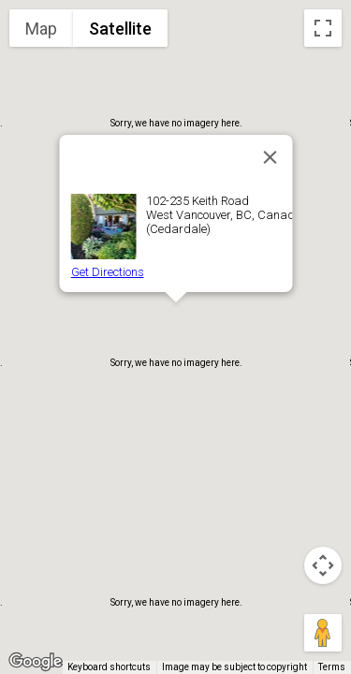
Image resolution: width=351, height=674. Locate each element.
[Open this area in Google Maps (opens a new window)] (35, 662)
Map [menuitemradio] (41, 28)
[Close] (269, 157)
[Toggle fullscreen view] (323, 28)
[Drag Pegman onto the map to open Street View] (323, 633)
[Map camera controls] (323, 565)
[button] (176, 319)
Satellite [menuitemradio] (120, 28)
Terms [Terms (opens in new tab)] (331, 667)
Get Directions (106, 272)
